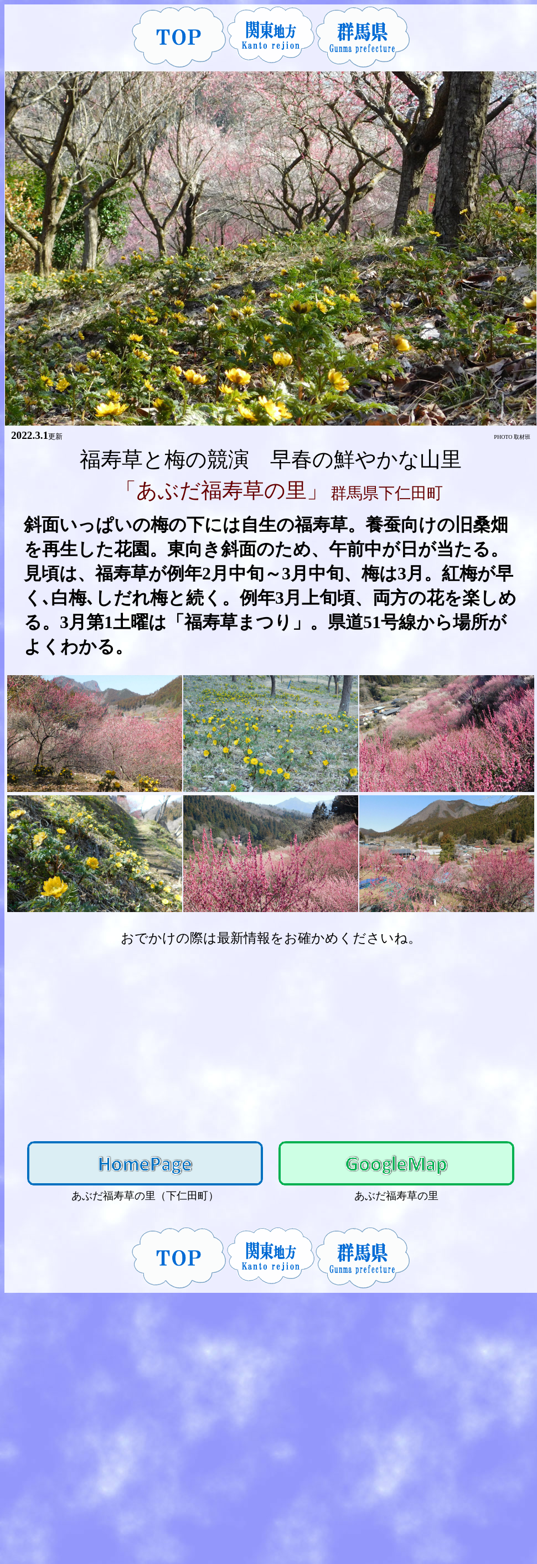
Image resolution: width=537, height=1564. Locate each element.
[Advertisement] (271, 1038)
